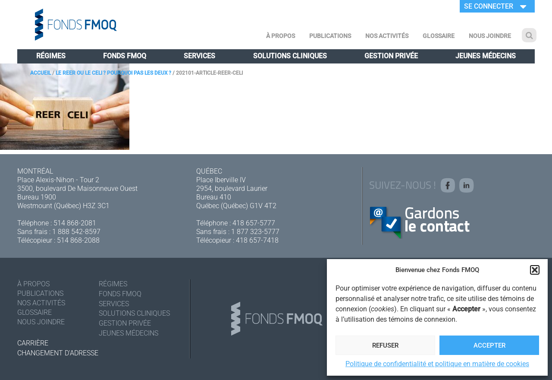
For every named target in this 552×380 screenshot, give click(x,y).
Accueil (40, 73)
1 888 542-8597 (76, 232)
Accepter (489, 345)
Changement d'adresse (57, 353)
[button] (534, 270)
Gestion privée (391, 56)
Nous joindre (490, 35)
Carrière (32, 343)
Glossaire (439, 35)
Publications (330, 35)
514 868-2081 (74, 223)
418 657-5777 (253, 223)
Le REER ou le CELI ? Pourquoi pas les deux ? (113, 73)
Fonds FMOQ (124, 56)
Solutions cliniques (290, 56)
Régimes (51, 56)
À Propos (280, 35)
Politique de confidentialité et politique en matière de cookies (437, 364)
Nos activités (386, 35)
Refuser (385, 345)
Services (199, 56)
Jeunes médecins (485, 56)
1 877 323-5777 (255, 232)
